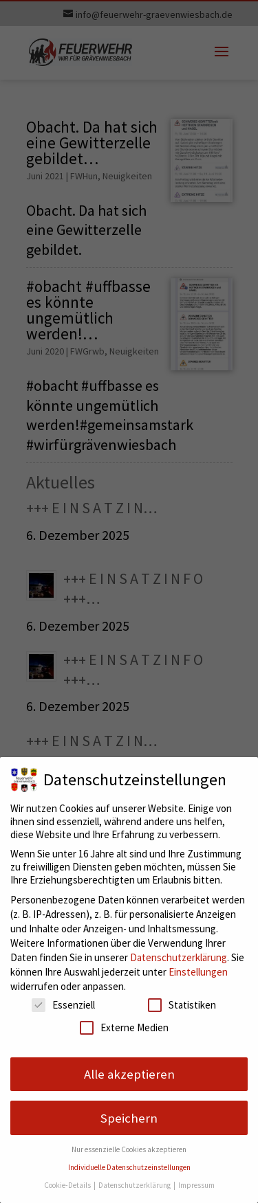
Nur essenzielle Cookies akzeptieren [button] (129, 1149)
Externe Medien (124, 1027)
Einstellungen (198, 971)
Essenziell (63, 1004)
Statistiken (182, 1004)
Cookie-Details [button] (68, 1185)
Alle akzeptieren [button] (129, 1074)
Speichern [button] (129, 1118)
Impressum (196, 1185)
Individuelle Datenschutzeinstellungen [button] (129, 1167)
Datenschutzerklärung (178, 957)
